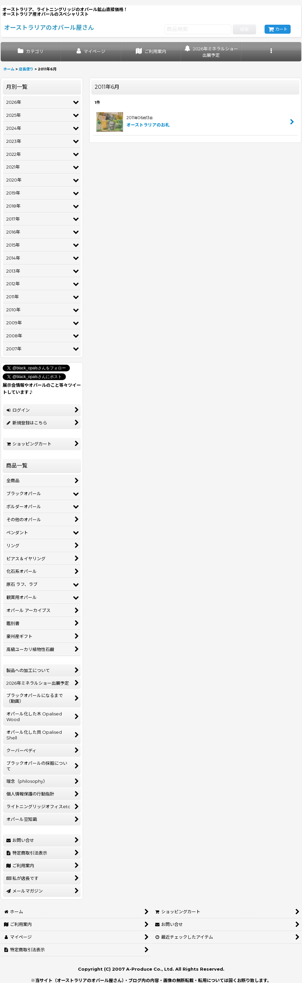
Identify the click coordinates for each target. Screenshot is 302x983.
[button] (271, 51)
